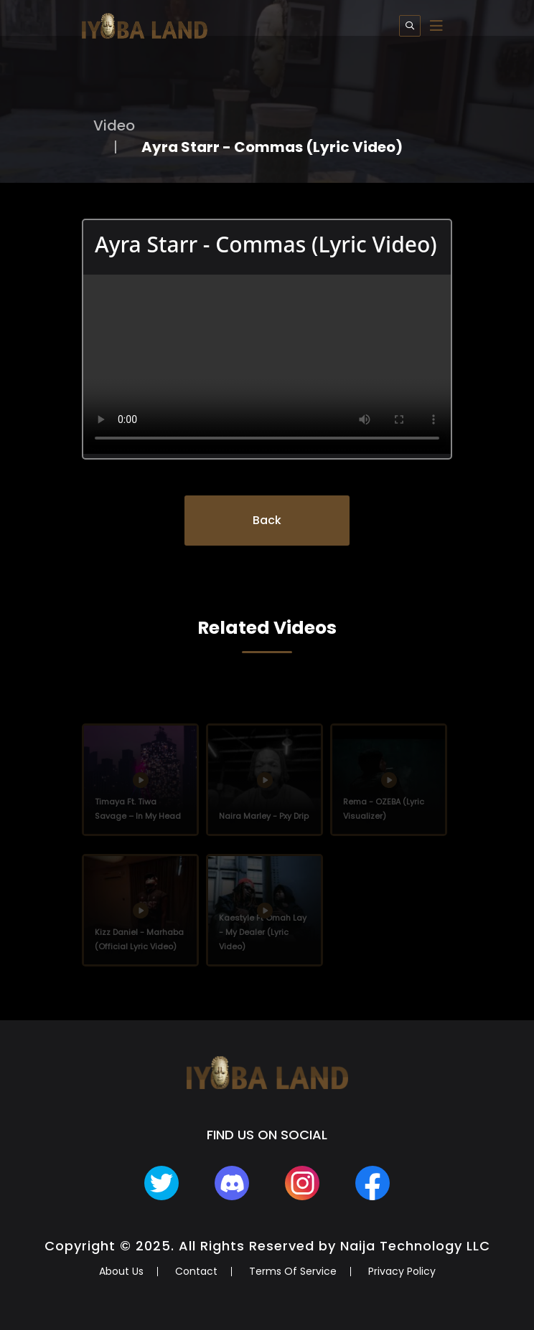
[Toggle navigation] (436, 26)
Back (267, 520)
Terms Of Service (293, 1271)
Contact (196, 1271)
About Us (121, 1271)
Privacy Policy (402, 1271)
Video (114, 125)
